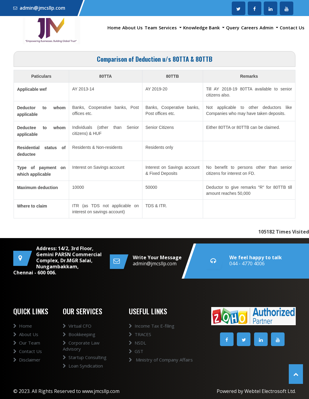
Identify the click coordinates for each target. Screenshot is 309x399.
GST (136, 351)
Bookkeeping (79, 334)
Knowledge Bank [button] (202, 28)
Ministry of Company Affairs (161, 360)
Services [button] (168, 28)
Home (114, 28)
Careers (249, 28)
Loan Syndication (83, 366)
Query (232, 28)
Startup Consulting (85, 357)
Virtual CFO (77, 326)
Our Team (26, 343)
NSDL (137, 343)
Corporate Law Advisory (81, 346)
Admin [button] (267, 28)
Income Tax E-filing (151, 326)
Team (151, 28)
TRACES (140, 334)
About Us (132, 28)
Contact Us (292, 28)
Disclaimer (26, 360)
